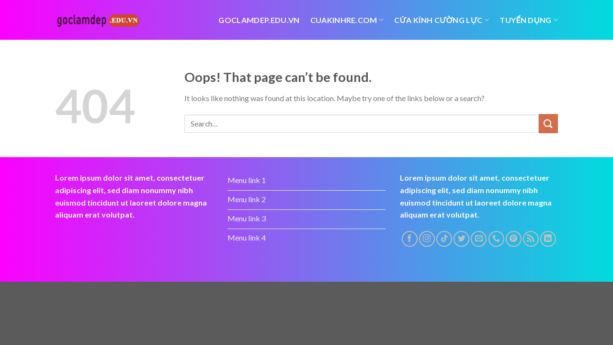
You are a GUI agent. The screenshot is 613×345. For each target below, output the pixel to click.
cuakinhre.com (347, 20)
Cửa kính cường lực (441, 20)
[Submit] (548, 123)
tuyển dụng (528, 20)
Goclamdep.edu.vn (258, 19)
